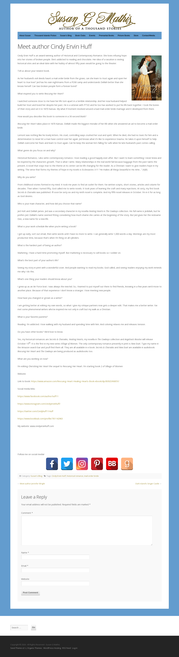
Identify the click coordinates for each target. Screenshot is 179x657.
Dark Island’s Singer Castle (147, 483)
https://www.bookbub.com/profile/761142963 (40, 418)
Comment (27, 512)
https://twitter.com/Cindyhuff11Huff (35, 411)
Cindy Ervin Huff (59, 476)
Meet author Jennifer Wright (32, 483)
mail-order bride (91, 476)
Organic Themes (34, 648)
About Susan (25, 35)
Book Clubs (80, 35)
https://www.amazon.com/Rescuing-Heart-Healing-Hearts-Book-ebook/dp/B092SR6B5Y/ (75, 381)
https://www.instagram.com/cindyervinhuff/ (39, 403)
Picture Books (124, 35)
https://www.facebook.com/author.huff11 (38, 396)
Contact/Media (148, 35)
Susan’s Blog (66, 35)
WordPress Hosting (52, 648)
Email (24, 565)
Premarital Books (106, 35)
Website (25, 579)
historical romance (75, 476)
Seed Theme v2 (17, 648)
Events (92, 35)
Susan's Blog (36, 476)
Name (25, 552)
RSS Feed (66, 648)
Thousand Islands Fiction (45, 35)
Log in (74, 648)
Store (136, 35)
